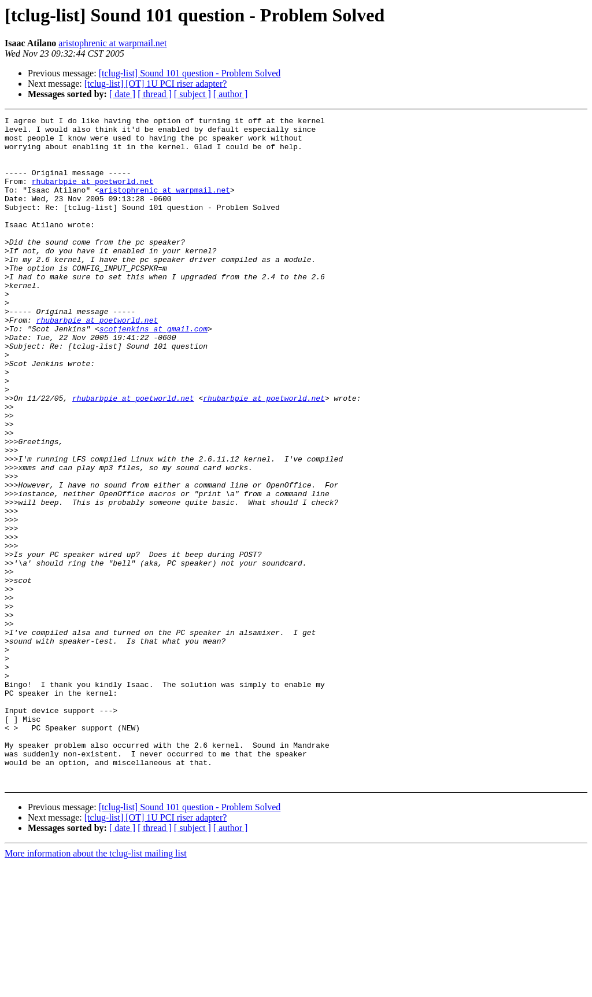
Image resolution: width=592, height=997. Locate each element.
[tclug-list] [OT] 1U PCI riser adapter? (155, 83)
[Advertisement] (536, 145)
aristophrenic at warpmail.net (112, 43)
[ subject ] (192, 94)
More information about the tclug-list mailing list (96, 987)
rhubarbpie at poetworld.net (93, 195)
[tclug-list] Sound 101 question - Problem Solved (190, 73)
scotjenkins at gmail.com (153, 372)
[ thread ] (155, 94)
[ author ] (230, 94)
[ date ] (122, 94)
